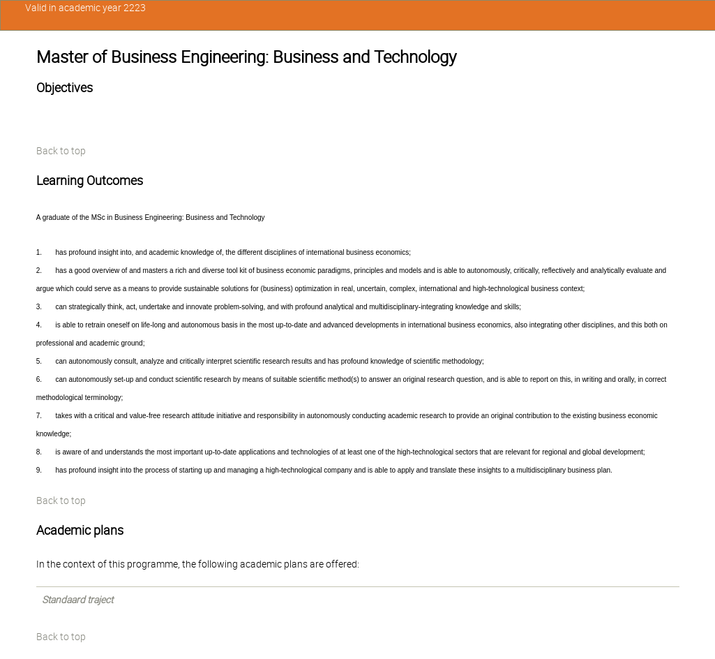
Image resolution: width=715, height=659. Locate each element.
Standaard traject (77, 599)
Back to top (61, 150)
